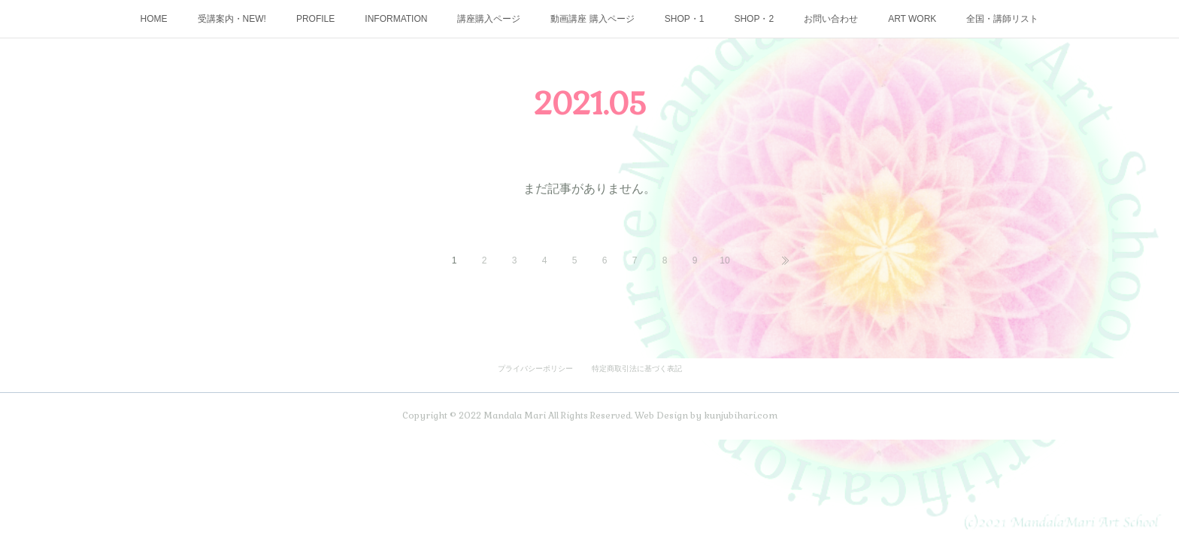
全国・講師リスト (1002, 19)
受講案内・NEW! (232, 19)
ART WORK (912, 19)
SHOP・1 (685, 19)
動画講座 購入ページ (592, 19)
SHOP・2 (754, 19)
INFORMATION (396, 19)
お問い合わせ (831, 19)
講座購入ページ (488, 19)
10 (724, 260)
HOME (154, 19)
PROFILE (315, 19)
